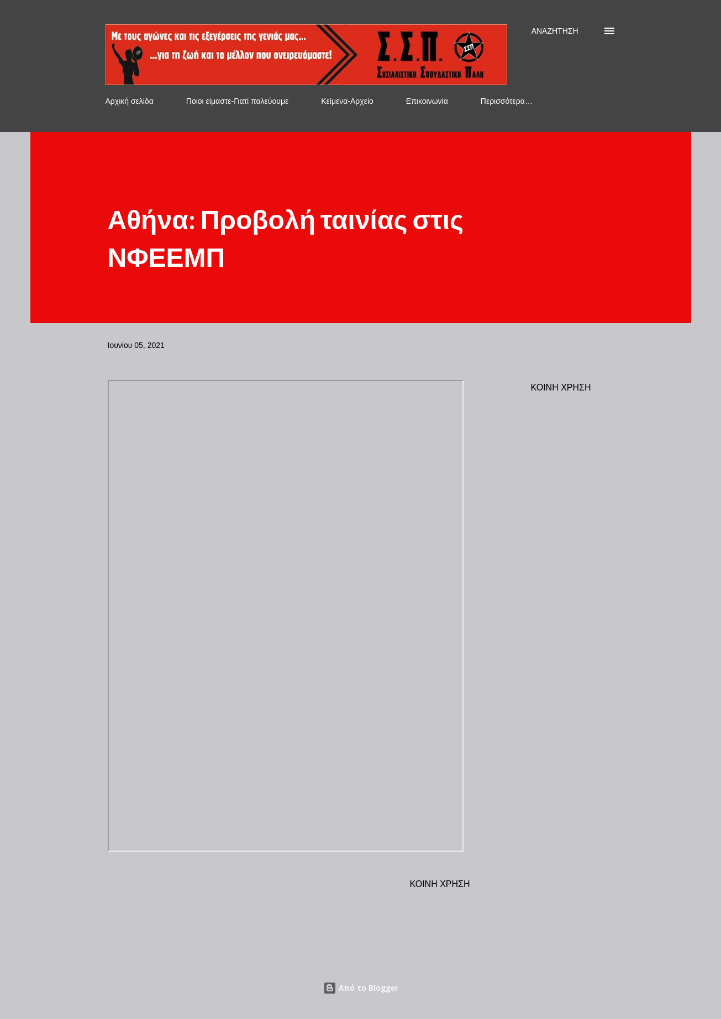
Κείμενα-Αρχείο (347, 101)
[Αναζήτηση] (554, 31)
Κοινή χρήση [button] (561, 387)
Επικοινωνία (427, 101)
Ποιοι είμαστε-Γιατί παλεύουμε (237, 101)
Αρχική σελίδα (130, 101)
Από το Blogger (360, 988)
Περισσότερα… (507, 101)
